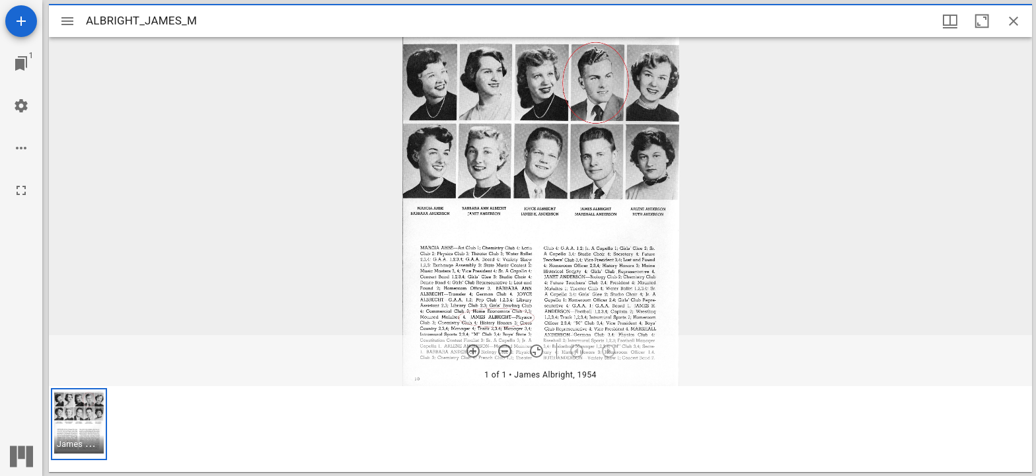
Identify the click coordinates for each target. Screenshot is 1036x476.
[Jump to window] (21, 63)
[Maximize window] (982, 21)
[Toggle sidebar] (67, 21)
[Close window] (1013, 21)
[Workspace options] (21, 148)
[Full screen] (21, 190)
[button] (79, 424)
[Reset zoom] (536, 351)
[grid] (540, 429)
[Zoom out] (505, 351)
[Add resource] (21, 21)
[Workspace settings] (21, 106)
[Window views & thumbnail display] (950, 21)
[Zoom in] (473, 351)
